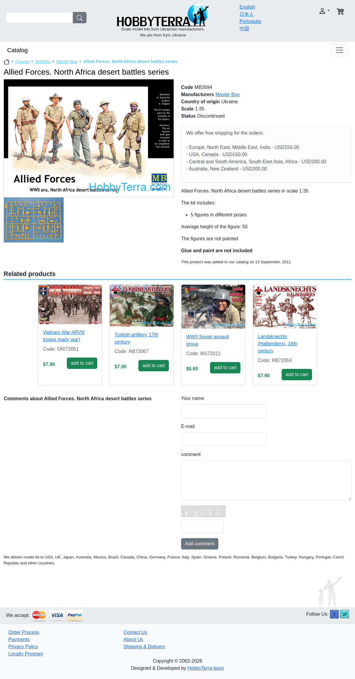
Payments (19, 639)
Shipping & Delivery (144, 646)
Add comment (199, 543)
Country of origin (200, 101)
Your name (192, 398)
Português (250, 21)
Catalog (17, 50)
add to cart (82, 363)
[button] (313, 11)
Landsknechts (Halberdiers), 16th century (277, 343)
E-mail (188, 426)
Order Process (23, 632)
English (247, 7)
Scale (187, 108)
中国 (244, 28)
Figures (23, 61)
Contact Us (135, 632)
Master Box (67, 61)
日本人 (247, 14)
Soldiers (42, 61)
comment (191, 454)
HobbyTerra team (205, 668)
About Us (133, 639)
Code (187, 87)
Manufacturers (197, 94)
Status (188, 115)
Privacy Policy (23, 646)
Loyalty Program (25, 653)
